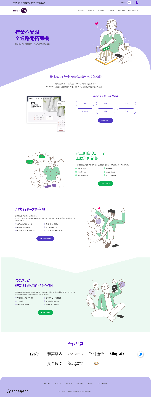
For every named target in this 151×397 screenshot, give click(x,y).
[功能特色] (80, 10)
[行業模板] (111, 10)
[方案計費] (91, 10)
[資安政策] (121, 10)
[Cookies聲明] (133, 10)
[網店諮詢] (101, 10)
